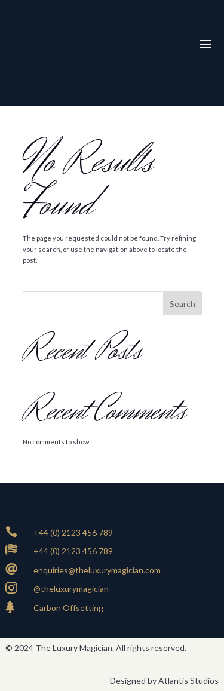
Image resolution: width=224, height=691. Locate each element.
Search (182, 304)
